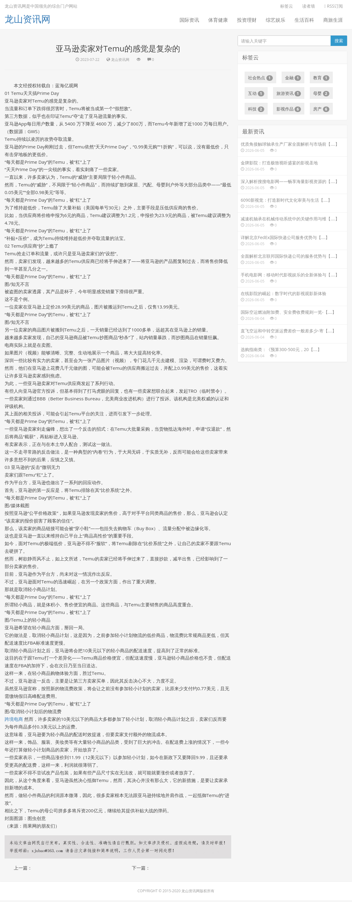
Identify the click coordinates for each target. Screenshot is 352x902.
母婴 (321, 93)
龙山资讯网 (27, 19)
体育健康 (218, 20)
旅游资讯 (288, 93)
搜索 (339, 40)
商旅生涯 (333, 20)
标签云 (286, 6)
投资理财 (247, 20)
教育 (321, 78)
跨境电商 (14, 720)
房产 (321, 109)
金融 (293, 78)
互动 (256, 93)
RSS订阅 (333, 6)
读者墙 (308, 6)
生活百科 (304, 20)
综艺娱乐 (275, 20)
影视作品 (288, 109)
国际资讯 (189, 20)
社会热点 (260, 78)
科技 (256, 109)
